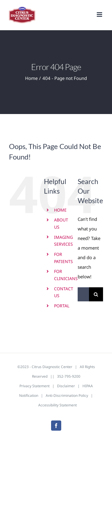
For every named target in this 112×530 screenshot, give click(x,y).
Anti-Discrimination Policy (67, 395)
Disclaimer (66, 385)
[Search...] (83, 294)
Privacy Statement (34, 385)
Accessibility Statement (57, 405)
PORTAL (61, 306)
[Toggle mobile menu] (100, 14)
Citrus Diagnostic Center (52, 366)
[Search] (96, 294)
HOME (60, 210)
